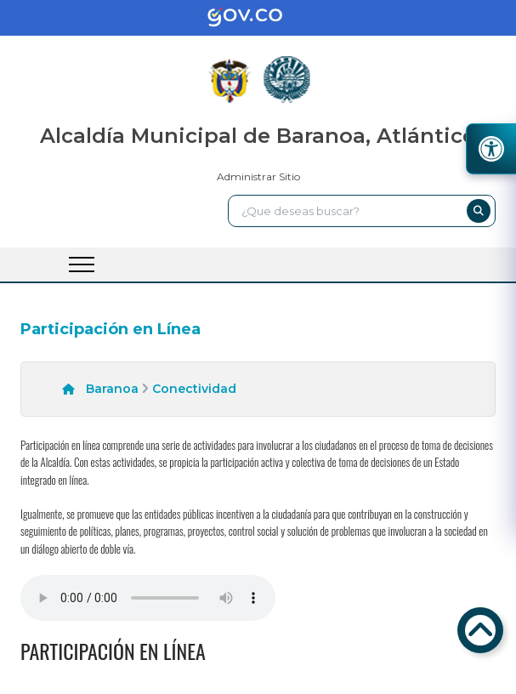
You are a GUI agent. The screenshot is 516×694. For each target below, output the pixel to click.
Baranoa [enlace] (112, 388)
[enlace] (258, 18)
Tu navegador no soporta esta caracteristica (147, 598)
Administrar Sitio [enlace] (258, 176)
